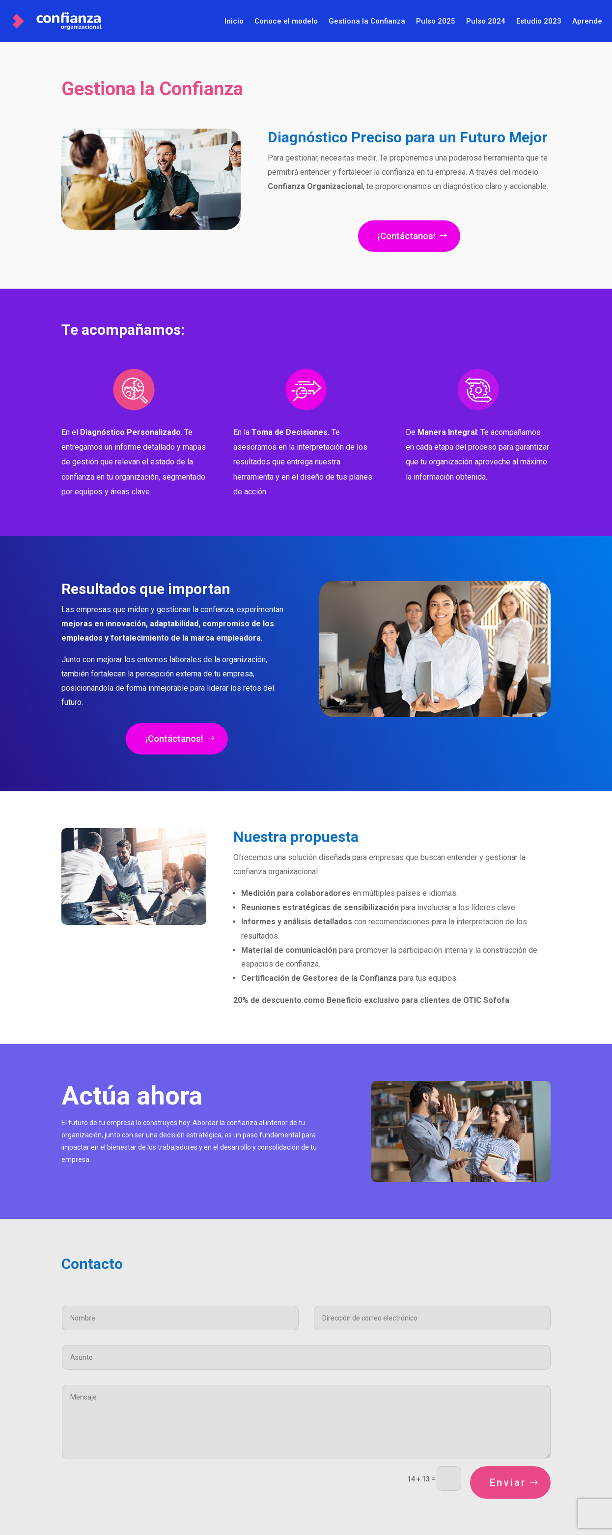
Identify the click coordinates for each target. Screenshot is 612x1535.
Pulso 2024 (485, 21)
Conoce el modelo (286, 21)
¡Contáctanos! (407, 236)
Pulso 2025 (435, 21)
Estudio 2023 (538, 21)
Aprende (587, 21)
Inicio (234, 21)
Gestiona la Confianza (367, 21)
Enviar (508, 1482)
